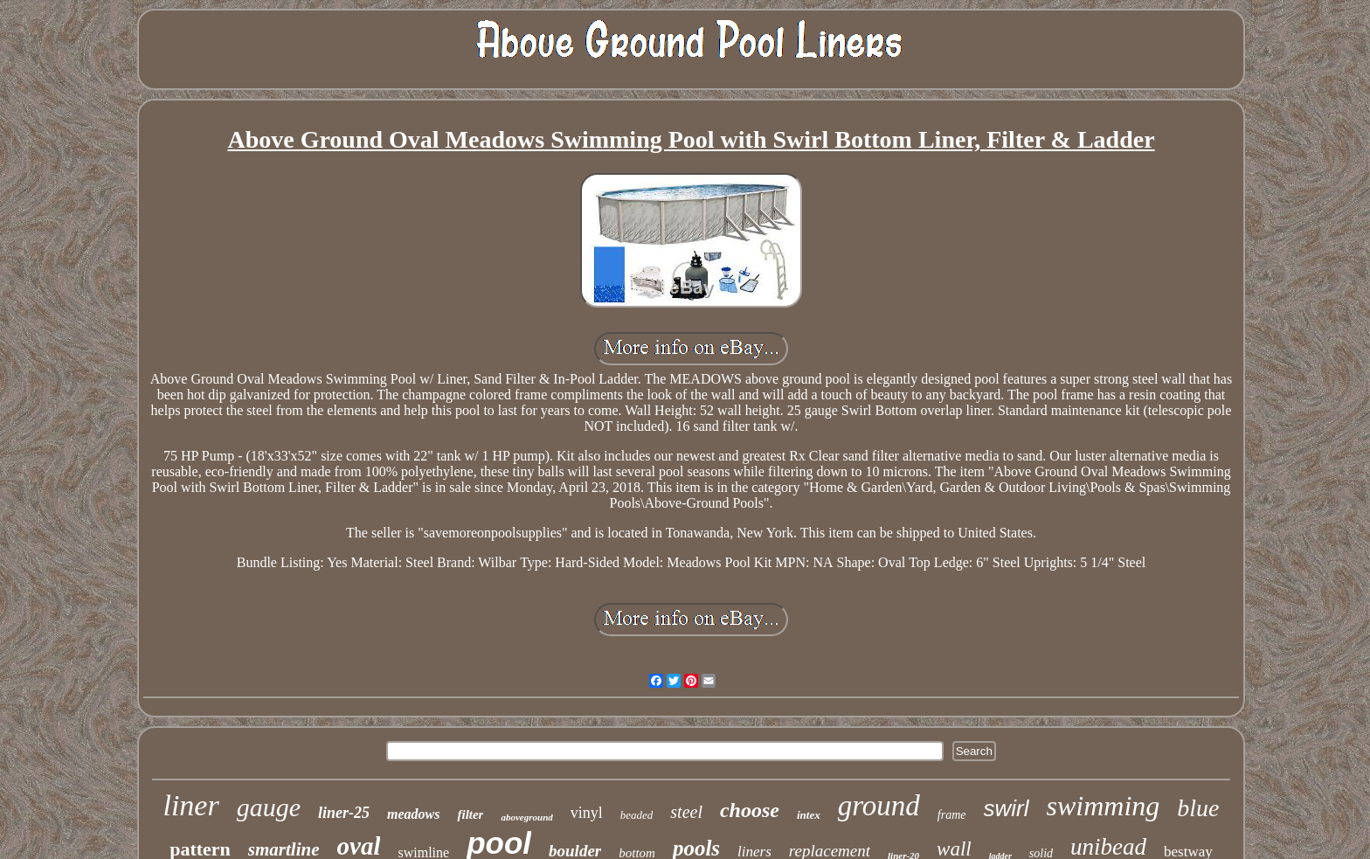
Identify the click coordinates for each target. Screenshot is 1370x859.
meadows (413, 814)
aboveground (526, 817)
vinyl (587, 812)
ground (879, 805)
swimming (1103, 805)
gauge (269, 807)
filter (470, 814)
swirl (1006, 808)
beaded (637, 814)
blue (1198, 807)
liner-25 (344, 812)
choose (749, 810)
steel (686, 811)
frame (952, 814)
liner (190, 805)
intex (808, 814)
